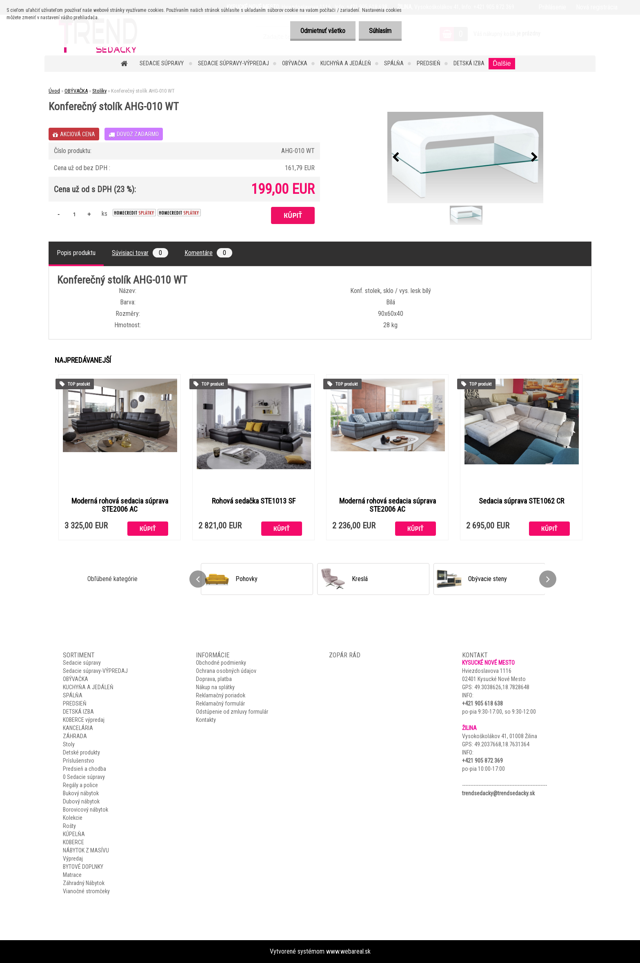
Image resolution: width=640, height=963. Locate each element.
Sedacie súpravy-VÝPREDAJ (233, 63)
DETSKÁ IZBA (468, 63)
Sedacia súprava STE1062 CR (521, 501)
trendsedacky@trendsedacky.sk (498, 793)
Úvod (54, 91)
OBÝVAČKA (294, 63)
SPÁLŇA (394, 63)
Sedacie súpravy (162, 63)
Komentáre (208, 253)
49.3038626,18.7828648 (501, 687)
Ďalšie (502, 63)
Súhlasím (380, 31)
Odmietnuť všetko (322, 31)
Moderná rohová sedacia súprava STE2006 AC (119, 505)
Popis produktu (76, 253)
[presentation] (395, 157)
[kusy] (74, 214)
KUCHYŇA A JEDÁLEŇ (345, 63)
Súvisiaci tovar (140, 253)
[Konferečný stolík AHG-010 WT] (465, 157)
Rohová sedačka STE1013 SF (254, 501)
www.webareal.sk (348, 951)
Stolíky (99, 91)
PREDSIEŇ (428, 63)
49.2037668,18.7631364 (501, 744)
